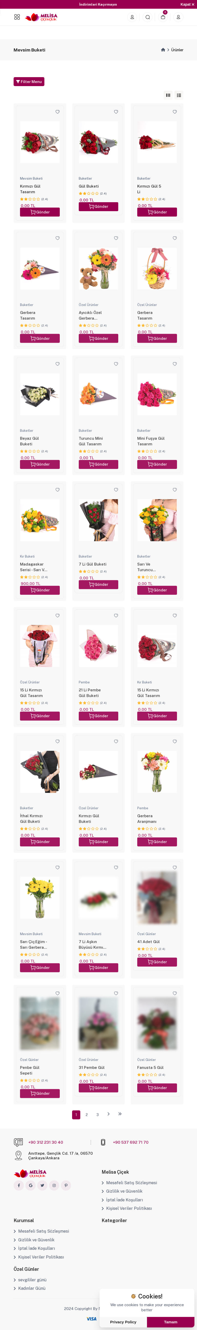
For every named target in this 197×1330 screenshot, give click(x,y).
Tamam (171, 1322)
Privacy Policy (123, 1322)
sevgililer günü (30, 1279)
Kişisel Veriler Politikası (127, 1208)
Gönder (40, 212)
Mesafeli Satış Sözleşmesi (129, 1182)
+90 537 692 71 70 (131, 1142)
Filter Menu (29, 81)
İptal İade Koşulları (122, 1200)
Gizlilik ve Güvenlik (122, 1191)
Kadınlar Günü (29, 1288)
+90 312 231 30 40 (45, 1142)
